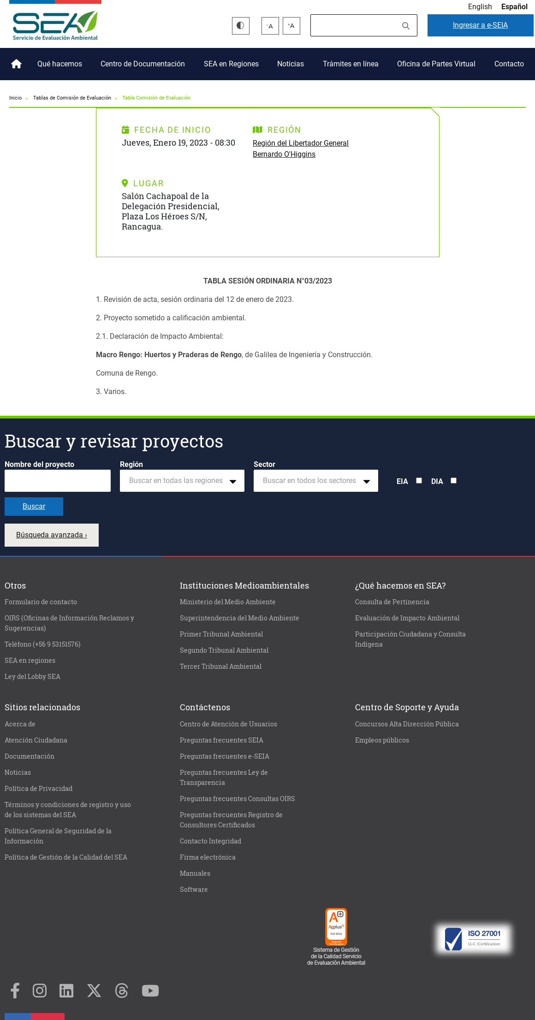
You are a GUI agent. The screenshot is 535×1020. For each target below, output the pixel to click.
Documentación (29, 756)
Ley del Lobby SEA (32, 676)
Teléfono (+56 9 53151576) (42, 644)
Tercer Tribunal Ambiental (221, 666)
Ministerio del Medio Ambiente (228, 602)
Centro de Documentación (143, 63)
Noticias (290, 63)
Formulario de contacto (41, 602)
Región (131, 464)
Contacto (509, 63)
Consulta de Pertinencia (392, 602)
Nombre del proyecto (39, 464)
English (480, 6)
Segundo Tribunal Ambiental (224, 650)
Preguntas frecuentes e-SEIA (224, 756)
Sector (264, 464)
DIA (437, 481)
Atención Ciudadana (36, 740)
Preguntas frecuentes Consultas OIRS (237, 799)
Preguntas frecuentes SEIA (221, 740)
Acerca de (20, 724)
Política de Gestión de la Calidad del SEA (66, 857)
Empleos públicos (382, 740)
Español (514, 6)
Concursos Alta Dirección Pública (407, 724)
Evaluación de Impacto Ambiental (407, 618)
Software (194, 889)
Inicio (15, 60)
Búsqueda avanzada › (51, 535)
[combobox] (182, 481)
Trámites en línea (351, 63)
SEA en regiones (30, 660)
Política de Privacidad (38, 788)
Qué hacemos (59, 63)
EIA (402, 481)
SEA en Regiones (231, 63)
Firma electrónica (208, 857)
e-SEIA (480, 25)
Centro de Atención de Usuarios (228, 724)
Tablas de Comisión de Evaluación (72, 98)
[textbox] (178, 481)
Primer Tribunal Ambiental (221, 634)
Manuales (195, 873)
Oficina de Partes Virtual (436, 63)
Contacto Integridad (210, 841)
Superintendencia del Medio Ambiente (239, 618)
